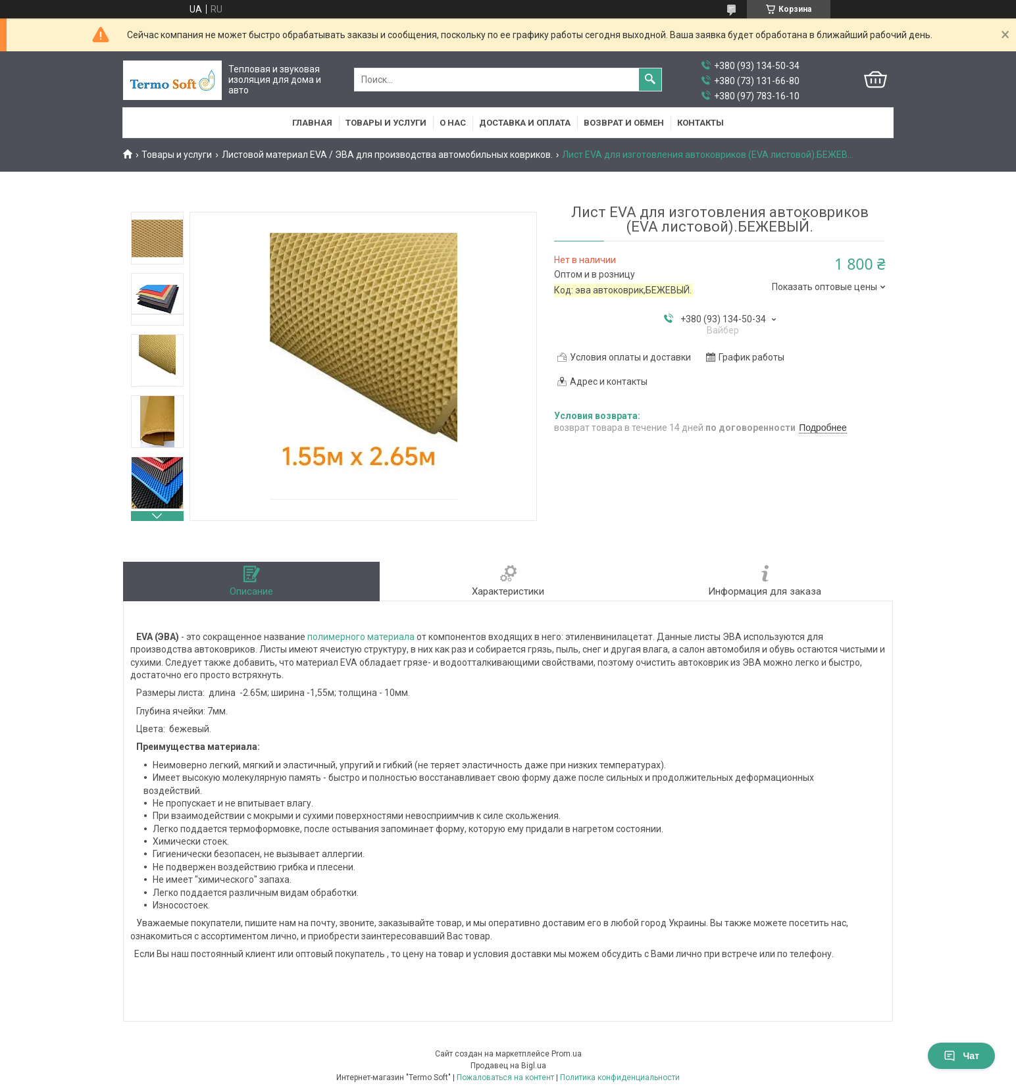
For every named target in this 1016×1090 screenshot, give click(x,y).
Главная (312, 123)
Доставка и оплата (525, 123)
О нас (453, 123)
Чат (961, 1056)
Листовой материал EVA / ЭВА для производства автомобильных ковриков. (387, 154)
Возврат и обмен (624, 123)
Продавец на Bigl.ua (508, 1065)
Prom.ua (566, 1053)
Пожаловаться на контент (505, 1077)
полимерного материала (361, 637)
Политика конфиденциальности (620, 1077)
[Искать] (650, 79)
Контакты (700, 123)
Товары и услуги (385, 123)
